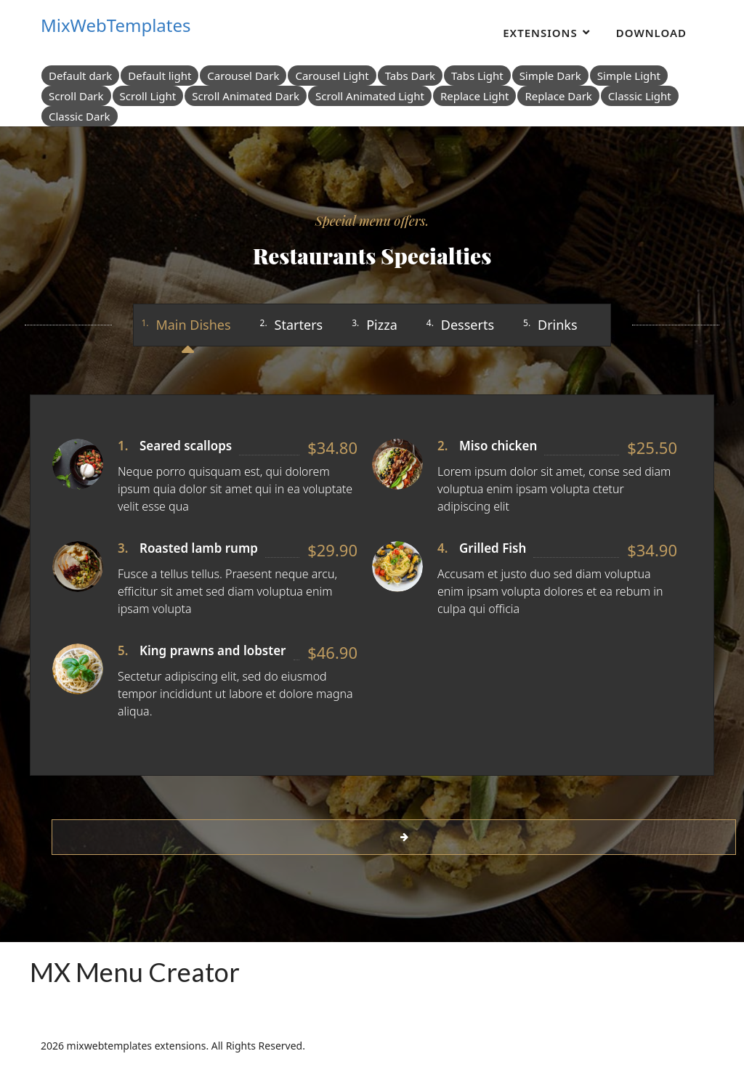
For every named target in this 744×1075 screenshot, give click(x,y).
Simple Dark (550, 75)
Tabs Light (477, 75)
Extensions (540, 32)
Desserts (467, 324)
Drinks (558, 324)
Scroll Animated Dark (245, 96)
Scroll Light (148, 96)
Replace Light (474, 96)
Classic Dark (79, 116)
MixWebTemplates (116, 25)
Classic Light (639, 96)
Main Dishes (192, 324)
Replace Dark (558, 96)
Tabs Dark (410, 75)
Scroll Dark (76, 96)
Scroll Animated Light (369, 96)
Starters (299, 324)
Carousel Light (331, 75)
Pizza (381, 324)
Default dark (80, 75)
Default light (159, 75)
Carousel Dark (243, 75)
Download (651, 32)
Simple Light (628, 75)
